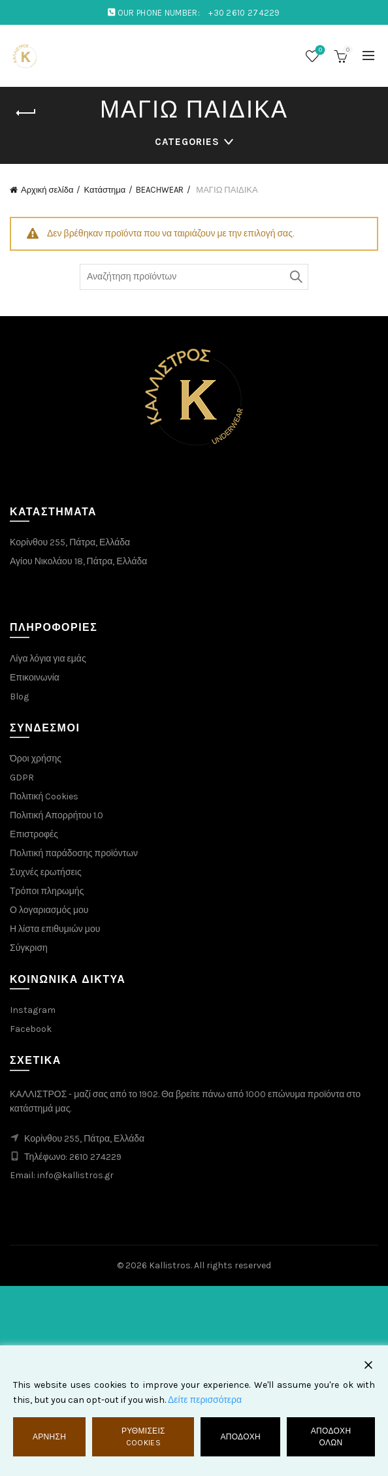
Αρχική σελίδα (47, 190)
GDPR (22, 777)
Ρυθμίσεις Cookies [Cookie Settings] (143, 1436)
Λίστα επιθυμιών (319, 50)
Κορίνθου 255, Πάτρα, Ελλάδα (70, 542)
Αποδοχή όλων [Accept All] (331, 1436)
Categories (187, 142)
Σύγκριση (29, 948)
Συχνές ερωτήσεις (46, 872)
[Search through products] (194, 277)
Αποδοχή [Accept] (240, 1436)
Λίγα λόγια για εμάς (48, 658)
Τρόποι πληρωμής (47, 891)
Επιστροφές (34, 834)
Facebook (31, 1029)
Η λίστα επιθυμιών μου (55, 929)
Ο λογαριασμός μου (49, 910)
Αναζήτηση (295, 277)
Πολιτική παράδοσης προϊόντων (74, 853)
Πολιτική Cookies (44, 796)
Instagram (33, 1010)
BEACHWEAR (160, 190)
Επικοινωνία (34, 677)
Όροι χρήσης (35, 758)
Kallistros (170, 1265)
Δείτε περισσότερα (205, 1399)
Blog (19, 696)
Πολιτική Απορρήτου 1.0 (56, 815)
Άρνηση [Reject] (49, 1436)
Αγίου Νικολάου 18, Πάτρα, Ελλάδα (78, 561)
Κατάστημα (104, 190)
